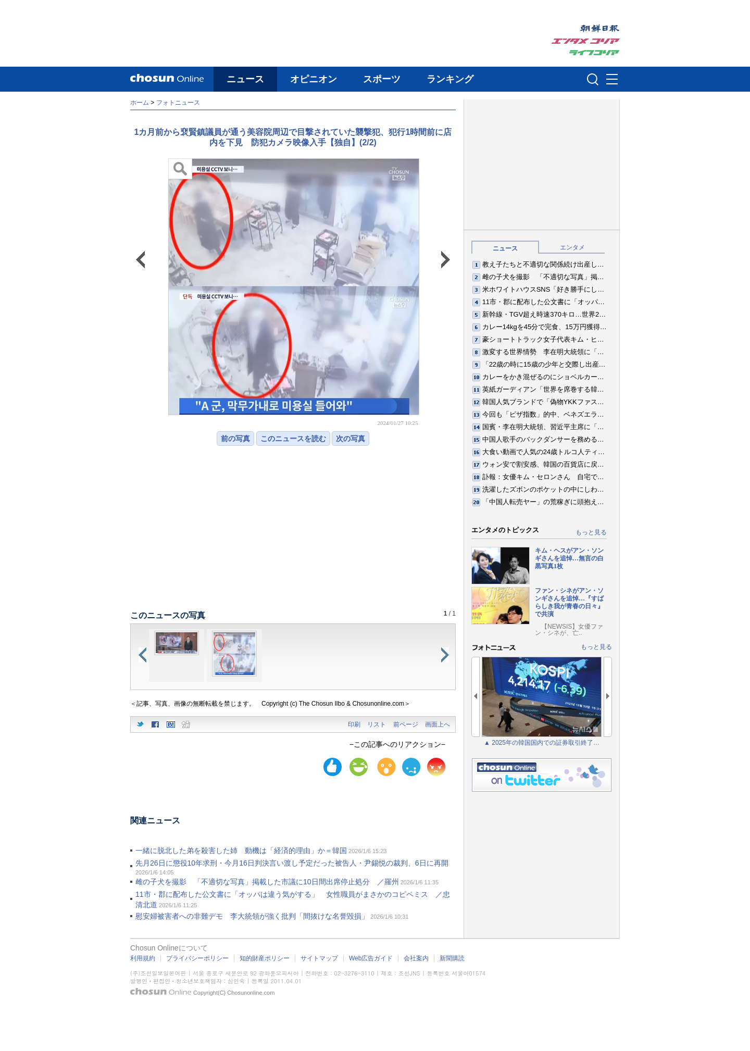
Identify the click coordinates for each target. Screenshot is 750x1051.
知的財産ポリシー (265, 958)
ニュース (245, 79)
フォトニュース (178, 102)
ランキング (450, 79)
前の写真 (235, 438)
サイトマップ (319, 958)
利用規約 (142, 958)
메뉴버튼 (612, 79)
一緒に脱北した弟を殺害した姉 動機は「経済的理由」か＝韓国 (241, 850)
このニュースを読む (293, 438)
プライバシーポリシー (197, 958)
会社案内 (416, 958)
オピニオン (313, 79)
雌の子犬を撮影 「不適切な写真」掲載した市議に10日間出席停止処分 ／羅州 (267, 882)
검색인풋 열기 (593, 79)
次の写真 (350, 438)
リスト (376, 724)
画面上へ (437, 724)
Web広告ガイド (371, 958)
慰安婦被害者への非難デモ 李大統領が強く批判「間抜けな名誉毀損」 (252, 916)
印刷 (354, 724)
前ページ (405, 724)
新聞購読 (452, 958)
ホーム (139, 102)
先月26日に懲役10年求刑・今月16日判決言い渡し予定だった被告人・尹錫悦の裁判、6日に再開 (291, 863)
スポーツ (382, 79)
